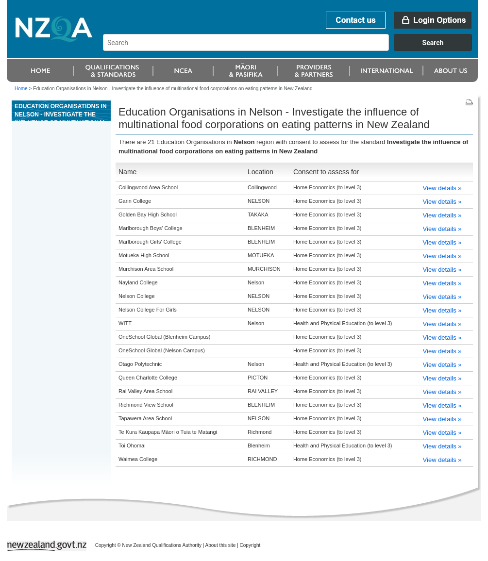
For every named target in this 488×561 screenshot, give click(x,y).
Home (21, 88)
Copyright (250, 545)
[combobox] (292, 48)
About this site (220, 545)
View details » (442, 188)
